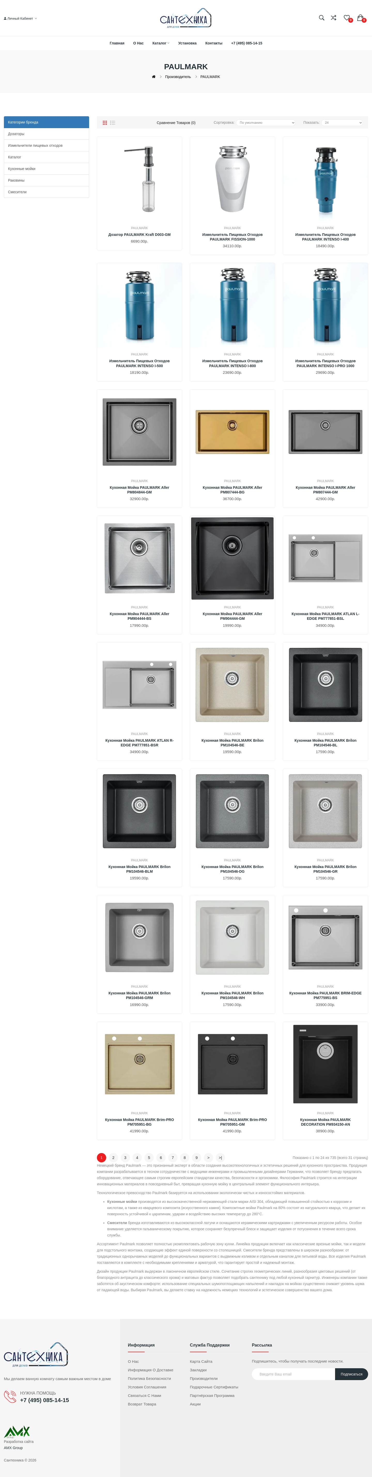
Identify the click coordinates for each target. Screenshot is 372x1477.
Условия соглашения (147, 1387)
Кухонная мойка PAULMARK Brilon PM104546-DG (233, 869)
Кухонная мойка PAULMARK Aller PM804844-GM (139, 489)
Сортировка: (224, 122)
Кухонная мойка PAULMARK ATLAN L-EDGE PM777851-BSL (326, 616)
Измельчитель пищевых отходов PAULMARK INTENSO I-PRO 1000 (325, 363)
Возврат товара (142, 1404)
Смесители (17, 192)
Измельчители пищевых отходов (35, 145)
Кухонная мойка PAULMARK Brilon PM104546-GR (326, 869)
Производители (204, 1378)
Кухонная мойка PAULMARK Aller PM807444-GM (325, 489)
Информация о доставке (150, 1370)
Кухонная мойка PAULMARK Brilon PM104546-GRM (140, 995)
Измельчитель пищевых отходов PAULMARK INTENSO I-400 (325, 237)
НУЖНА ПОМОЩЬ (38, 1393)
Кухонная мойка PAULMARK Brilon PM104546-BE (233, 742)
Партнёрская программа (212, 1395)
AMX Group (13, 1448)
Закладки (198, 1370)
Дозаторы (16, 134)
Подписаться (351, 1374)
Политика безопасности (149, 1378)
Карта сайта (201, 1361)
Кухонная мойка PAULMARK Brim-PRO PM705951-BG (139, 1122)
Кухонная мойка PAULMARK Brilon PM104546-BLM (140, 869)
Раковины (16, 180)
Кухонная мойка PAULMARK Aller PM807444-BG (232, 489)
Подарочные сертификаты (214, 1387)
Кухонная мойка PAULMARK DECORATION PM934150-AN (325, 1122)
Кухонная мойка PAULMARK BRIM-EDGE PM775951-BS (325, 995)
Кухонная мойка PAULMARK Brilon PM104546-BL (326, 742)
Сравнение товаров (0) (176, 123)
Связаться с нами (144, 1395)
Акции (195, 1404)
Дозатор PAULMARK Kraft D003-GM (140, 235)
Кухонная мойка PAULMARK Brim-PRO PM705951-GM (232, 1122)
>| (220, 1157)
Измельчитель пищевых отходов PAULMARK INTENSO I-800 (232, 363)
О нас (133, 1361)
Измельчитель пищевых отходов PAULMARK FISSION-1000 (232, 237)
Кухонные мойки (21, 169)
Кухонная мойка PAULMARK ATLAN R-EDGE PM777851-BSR (139, 742)
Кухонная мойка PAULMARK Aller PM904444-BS (139, 616)
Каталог (14, 157)
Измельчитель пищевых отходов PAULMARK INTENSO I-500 (139, 363)
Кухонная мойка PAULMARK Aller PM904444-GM (232, 616)
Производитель (178, 77)
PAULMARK (210, 77)
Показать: (311, 122)
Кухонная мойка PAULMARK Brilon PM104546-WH (233, 995)
